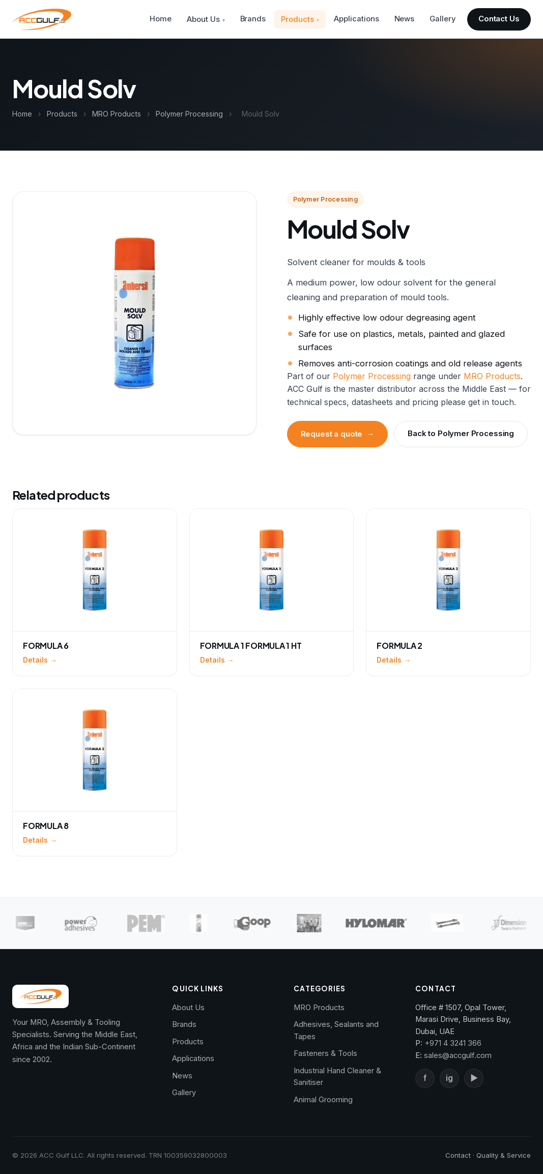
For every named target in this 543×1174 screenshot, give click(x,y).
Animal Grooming (323, 1099)
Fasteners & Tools (325, 1053)
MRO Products (116, 113)
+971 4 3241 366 (452, 1043)
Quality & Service (503, 1155)
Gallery (442, 18)
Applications (356, 18)
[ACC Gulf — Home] (41, 19)
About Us (203, 19)
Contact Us (499, 18)
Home (161, 18)
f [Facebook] (424, 1078)
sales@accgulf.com (458, 1055)
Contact (458, 1155)
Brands (253, 18)
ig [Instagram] (449, 1078)
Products (297, 19)
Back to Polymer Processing (461, 433)
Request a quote (338, 434)
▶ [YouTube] (473, 1078)
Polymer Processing (189, 113)
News (404, 18)
